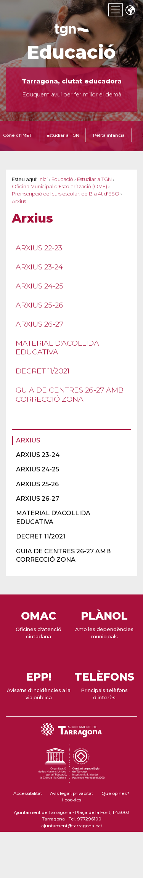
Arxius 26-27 (39, 323)
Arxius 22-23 (39, 247)
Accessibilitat (27, 793)
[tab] (63, 136)
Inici (43, 179)
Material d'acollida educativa (57, 347)
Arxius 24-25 (39, 285)
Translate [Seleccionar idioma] (130, 11)
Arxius (28, 440)
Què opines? (115, 793)
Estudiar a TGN (63, 135)
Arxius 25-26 (39, 304)
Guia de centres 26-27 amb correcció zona (70, 394)
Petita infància (109, 135)
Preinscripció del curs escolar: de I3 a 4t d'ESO (65, 194)
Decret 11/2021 (42, 370)
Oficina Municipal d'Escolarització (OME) (59, 186)
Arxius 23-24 (39, 266)
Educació (71, 52)
